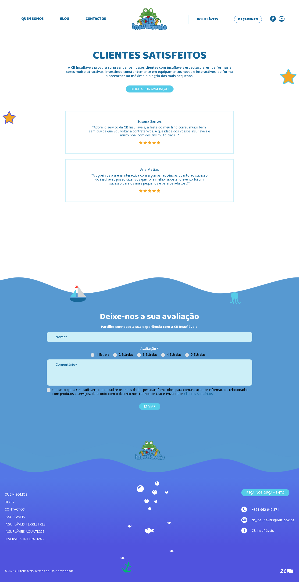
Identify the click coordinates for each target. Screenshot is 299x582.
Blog (64, 19)
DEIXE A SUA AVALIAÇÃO (150, 89)
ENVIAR (149, 406)
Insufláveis (207, 19)
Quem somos (32, 19)
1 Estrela (102, 355)
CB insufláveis (263, 530)
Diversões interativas (24, 539)
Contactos (95, 19)
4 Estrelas (174, 355)
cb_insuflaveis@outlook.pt (273, 520)
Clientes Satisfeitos (198, 393)
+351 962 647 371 (265, 509)
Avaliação (149, 349)
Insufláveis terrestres (25, 524)
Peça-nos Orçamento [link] (265, 492)
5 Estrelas (198, 355)
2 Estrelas (126, 355)
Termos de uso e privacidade (54, 571)
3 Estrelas (150, 355)
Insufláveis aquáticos (24, 531)
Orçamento (248, 19)
